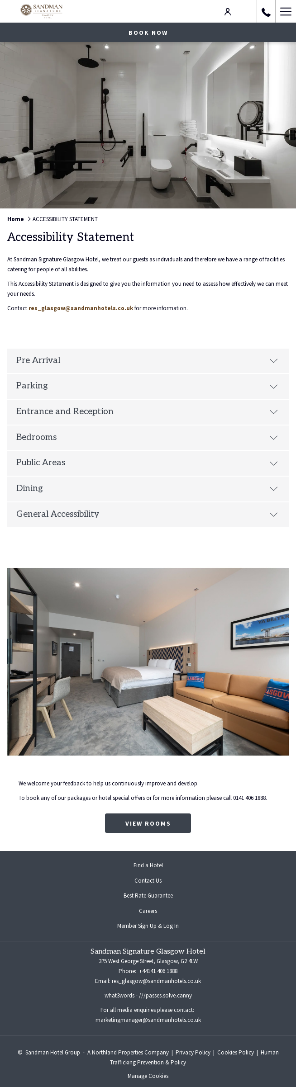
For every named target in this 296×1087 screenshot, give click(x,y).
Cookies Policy (235, 1052)
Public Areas (147, 463)
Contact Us (148, 880)
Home (15, 219)
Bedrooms (147, 437)
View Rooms (148, 823)
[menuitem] (148, 865)
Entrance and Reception (147, 411)
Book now (148, 32)
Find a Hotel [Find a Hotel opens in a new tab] (155, 866)
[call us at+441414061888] (266, 11)
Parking (147, 386)
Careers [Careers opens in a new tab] (155, 911)
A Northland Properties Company (128, 1052)
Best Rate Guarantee (148, 895)
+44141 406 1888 (157, 971)
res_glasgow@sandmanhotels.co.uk (81, 308)
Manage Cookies (148, 1076)
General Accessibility (147, 514)
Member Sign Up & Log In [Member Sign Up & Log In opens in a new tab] (155, 926)
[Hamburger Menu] (285, 11)
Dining (147, 488)
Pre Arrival (147, 360)
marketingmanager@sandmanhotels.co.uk (148, 1020)
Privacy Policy (193, 1052)
